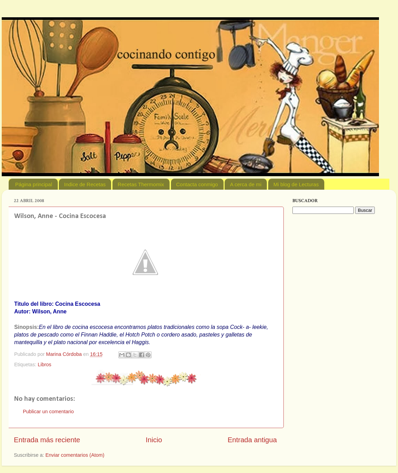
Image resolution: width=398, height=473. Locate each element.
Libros (44, 364)
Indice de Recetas (85, 184)
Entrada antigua (252, 440)
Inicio (154, 440)
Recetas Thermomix (141, 184)
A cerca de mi (245, 184)
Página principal (33, 184)
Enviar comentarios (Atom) (74, 455)
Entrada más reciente (47, 440)
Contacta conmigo (197, 184)
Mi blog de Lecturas (296, 184)
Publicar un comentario (48, 411)
